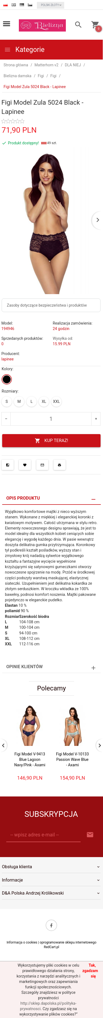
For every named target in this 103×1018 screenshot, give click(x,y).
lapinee (7, 359)
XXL (56, 401)
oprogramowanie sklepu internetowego (68, 942)
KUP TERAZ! (51, 441)
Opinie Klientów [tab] (24, 666)
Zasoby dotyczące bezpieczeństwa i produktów (47, 305)
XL (44, 401)
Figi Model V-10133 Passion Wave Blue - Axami (72, 759)
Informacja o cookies (22, 942)
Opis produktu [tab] (23, 498)
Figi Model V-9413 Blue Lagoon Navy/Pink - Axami (29, 759)
